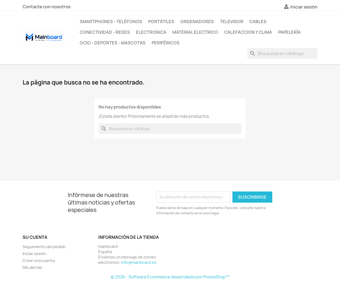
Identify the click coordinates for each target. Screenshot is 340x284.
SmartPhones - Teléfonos (111, 21)
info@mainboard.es (138, 262)
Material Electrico (195, 32)
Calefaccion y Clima (248, 32)
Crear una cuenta (39, 260)
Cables (257, 21)
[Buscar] (282, 53)
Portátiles (161, 21)
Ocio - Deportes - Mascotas (113, 43)
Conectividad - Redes (105, 32)
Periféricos (166, 43)
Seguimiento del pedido (44, 246)
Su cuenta (35, 237)
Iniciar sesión (34, 253)
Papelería (289, 32)
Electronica (151, 32)
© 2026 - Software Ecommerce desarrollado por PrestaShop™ (170, 277)
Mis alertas (32, 267)
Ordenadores (197, 21)
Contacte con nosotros (47, 7)
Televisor (231, 21)
